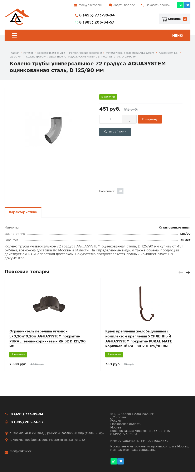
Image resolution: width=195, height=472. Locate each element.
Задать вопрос (124, 5)
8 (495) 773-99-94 (97, 15)
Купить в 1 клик (115, 131)
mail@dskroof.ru (90, 5)
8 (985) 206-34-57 (96, 22)
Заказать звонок (158, 5)
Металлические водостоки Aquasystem (130, 53)
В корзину (150, 119)
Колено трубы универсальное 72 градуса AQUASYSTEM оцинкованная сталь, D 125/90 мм (81, 57)
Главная (14, 53)
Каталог (28, 53)
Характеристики (23, 212)
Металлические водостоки (85, 53)
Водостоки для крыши (51, 53)
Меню (97, 36)
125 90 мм (16, 57)
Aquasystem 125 (168, 53)
